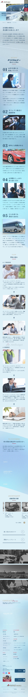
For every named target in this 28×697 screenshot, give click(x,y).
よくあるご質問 (16, 658)
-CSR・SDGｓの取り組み (18, 649)
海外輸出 (4, 647)
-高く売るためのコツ (6, 636)
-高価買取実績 (16, 634)
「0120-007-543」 (8, 282)
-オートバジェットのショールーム (6, 645)
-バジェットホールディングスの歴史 (19, 645)
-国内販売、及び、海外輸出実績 (19, 636)
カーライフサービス (6, 650)
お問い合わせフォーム (12, 370)
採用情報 (14, 654)
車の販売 (4, 640)
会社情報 (14, 640)
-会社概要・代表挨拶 (17, 647)
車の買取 (4, 634)
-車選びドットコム (6, 661)
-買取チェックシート (6, 638)
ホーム (4, 22)
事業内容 (9, 22)
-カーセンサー (5, 656)
